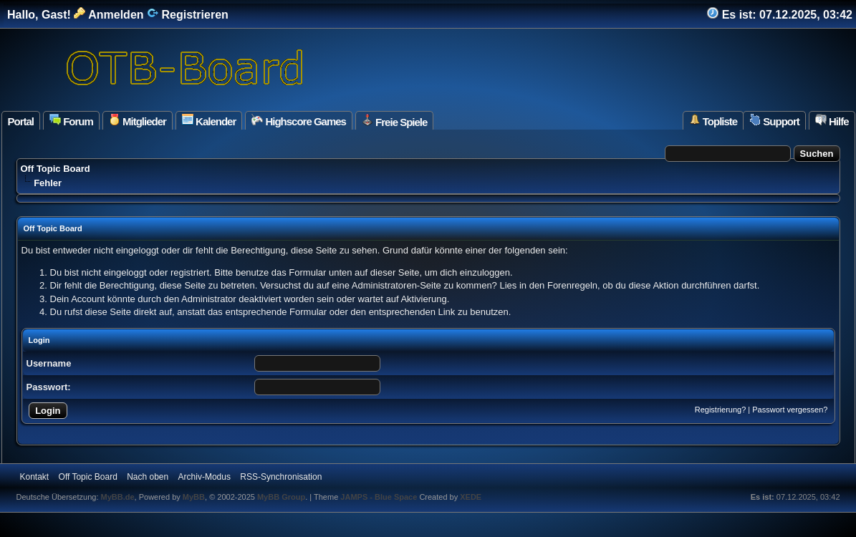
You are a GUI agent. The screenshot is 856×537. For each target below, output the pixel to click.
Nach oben (147, 477)
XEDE (470, 497)
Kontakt (34, 477)
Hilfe (832, 120)
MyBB (194, 497)
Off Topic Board (55, 168)
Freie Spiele (394, 121)
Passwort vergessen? (789, 409)
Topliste (713, 120)
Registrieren (188, 15)
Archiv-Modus (204, 477)
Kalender (209, 120)
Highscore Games (298, 120)
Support (774, 120)
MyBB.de (118, 497)
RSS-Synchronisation (281, 477)
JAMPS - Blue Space (379, 497)
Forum (71, 120)
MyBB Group (281, 497)
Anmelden (108, 15)
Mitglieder (137, 120)
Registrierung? (720, 409)
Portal (21, 121)
